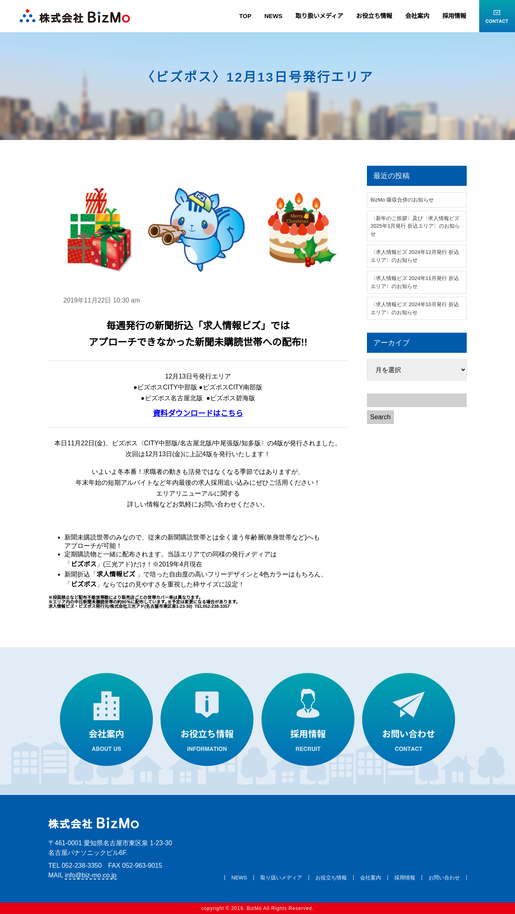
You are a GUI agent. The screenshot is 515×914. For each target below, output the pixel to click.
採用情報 (454, 15)
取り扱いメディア (319, 15)
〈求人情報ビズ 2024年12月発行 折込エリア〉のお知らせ (415, 256)
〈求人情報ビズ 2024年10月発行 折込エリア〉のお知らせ (415, 308)
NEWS (273, 15)
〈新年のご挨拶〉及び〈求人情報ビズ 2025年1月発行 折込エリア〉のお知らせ (415, 226)
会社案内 (417, 15)
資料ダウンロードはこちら (198, 413)
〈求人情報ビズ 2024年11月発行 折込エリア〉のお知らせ (415, 282)
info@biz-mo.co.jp (90, 875)
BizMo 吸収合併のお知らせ (402, 200)
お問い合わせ (444, 878)
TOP (245, 15)
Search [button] (380, 417)
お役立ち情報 (374, 15)
